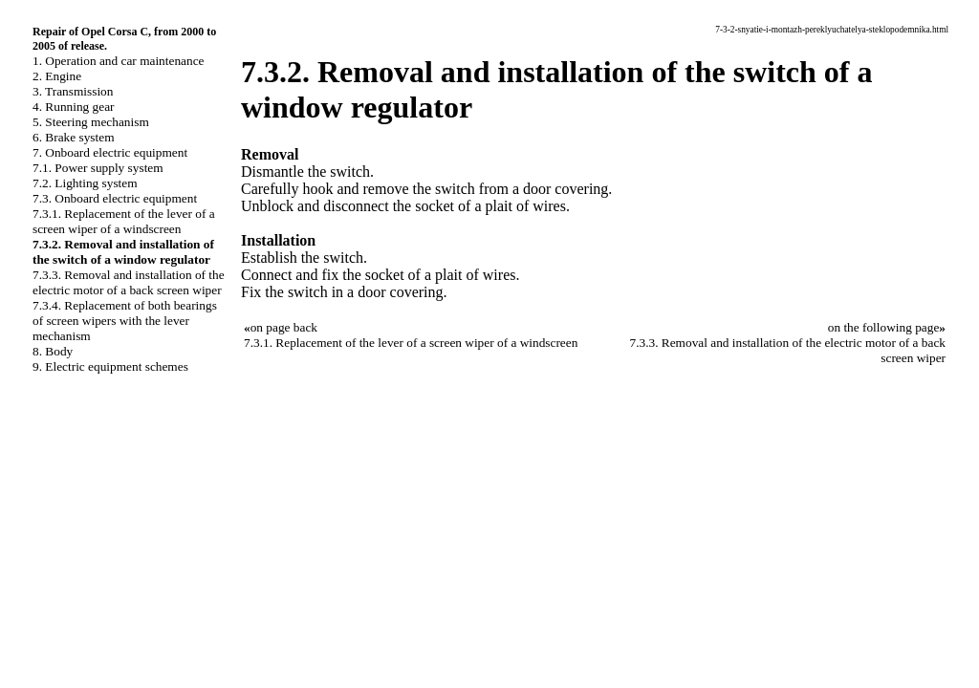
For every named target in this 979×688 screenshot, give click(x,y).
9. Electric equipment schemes (110, 366)
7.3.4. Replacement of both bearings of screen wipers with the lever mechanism (125, 320)
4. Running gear (74, 106)
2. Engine (57, 76)
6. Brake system (74, 137)
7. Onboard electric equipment (110, 152)
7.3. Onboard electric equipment (115, 198)
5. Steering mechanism (91, 122)
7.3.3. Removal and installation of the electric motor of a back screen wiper (129, 282)
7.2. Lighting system (85, 183)
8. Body (53, 351)
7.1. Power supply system (98, 168)
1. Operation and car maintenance (118, 61)
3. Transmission (73, 91)
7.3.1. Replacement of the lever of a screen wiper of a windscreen (124, 221)
